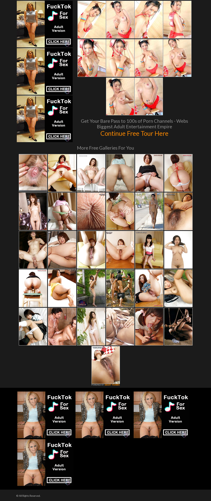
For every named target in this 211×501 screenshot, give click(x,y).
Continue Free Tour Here (134, 133)
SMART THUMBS (112, 385)
